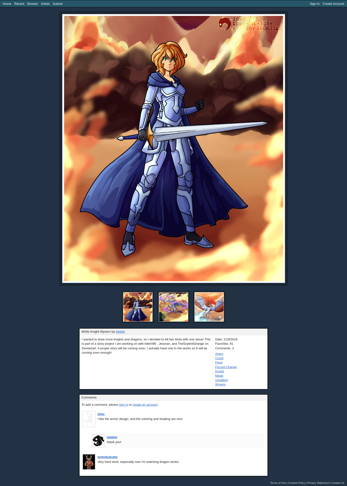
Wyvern (220, 384)
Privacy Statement (318, 482)
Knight (219, 371)
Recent (19, 4)
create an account (145, 404)
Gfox (101, 414)
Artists (45, 4)
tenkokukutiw (108, 457)
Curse (219, 358)
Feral (218, 362)
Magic (219, 376)
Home (7, 4)
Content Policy (296, 482)
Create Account (333, 4)
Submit (57, 4)
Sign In (315, 4)
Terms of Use (278, 482)
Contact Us (337, 482)
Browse (32, 4)
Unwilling (221, 380)
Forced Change (226, 367)
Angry (219, 354)
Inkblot (120, 331)
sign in (123, 404)
